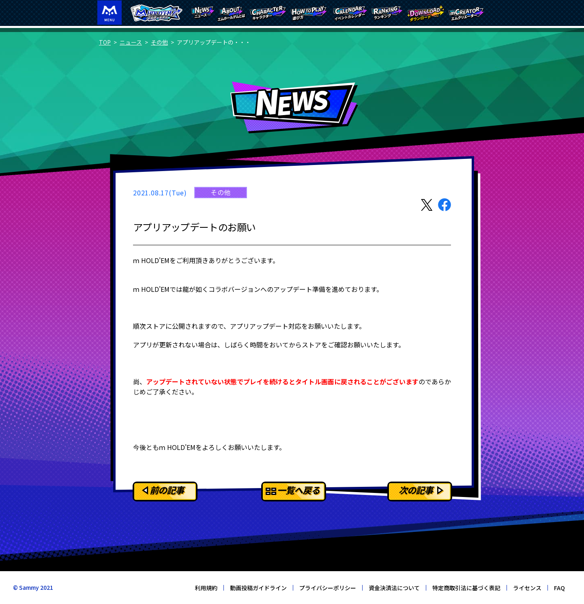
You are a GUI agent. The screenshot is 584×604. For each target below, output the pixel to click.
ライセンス (527, 588)
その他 (159, 42)
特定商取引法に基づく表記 (466, 588)
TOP (105, 42)
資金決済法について (394, 588)
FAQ (559, 588)
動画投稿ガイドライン (258, 588)
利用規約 (206, 588)
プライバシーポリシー (327, 588)
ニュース (131, 42)
